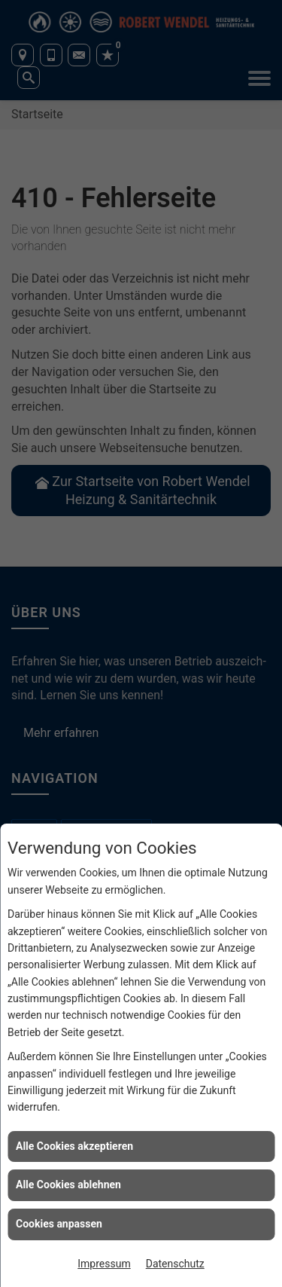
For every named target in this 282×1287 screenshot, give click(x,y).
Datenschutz (175, 1264)
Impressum (103, 1264)
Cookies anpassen (59, 1224)
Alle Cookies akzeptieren (74, 1146)
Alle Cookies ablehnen (68, 1184)
